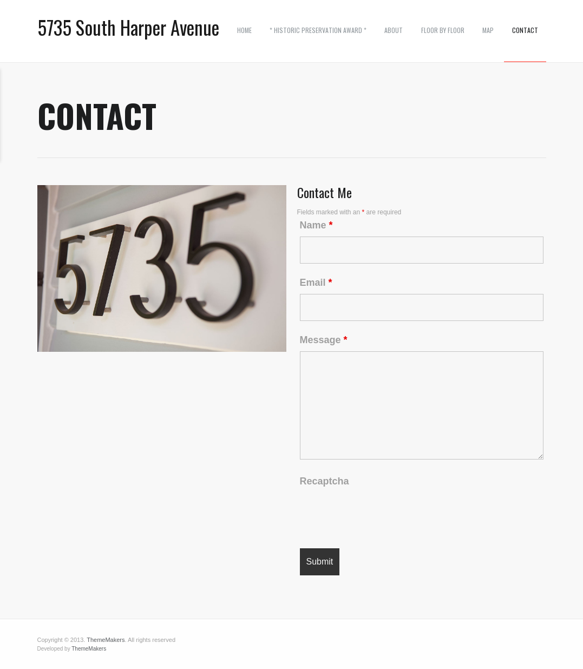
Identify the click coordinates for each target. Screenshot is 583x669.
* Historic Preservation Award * (318, 30)
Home (244, 30)
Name (316, 225)
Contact (525, 30)
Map (488, 30)
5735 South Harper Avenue (128, 27)
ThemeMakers (106, 640)
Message (324, 339)
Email (316, 282)
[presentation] (382, 514)
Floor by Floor (442, 30)
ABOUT (393, 30)
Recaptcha (324, 481)
